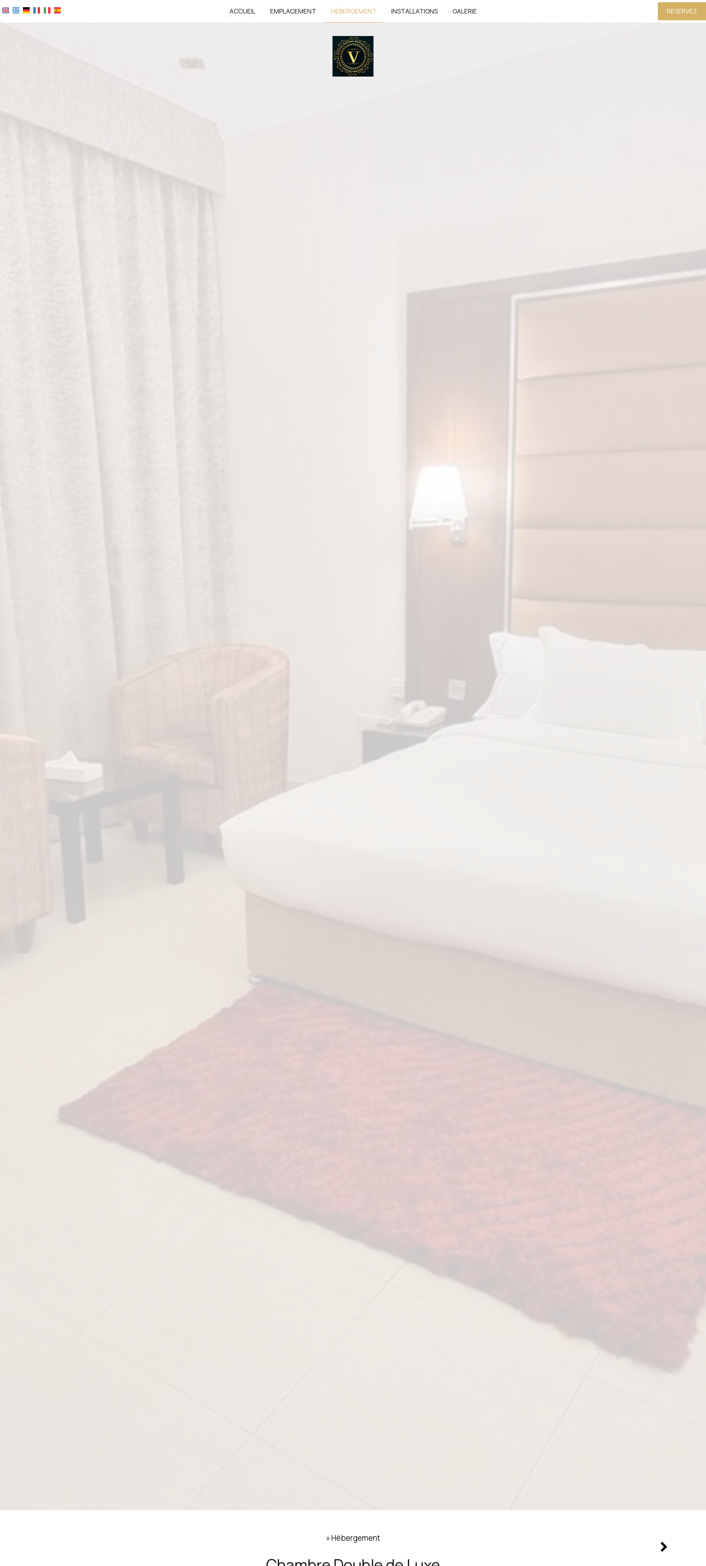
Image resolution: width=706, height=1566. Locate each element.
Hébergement (353, 11)
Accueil (242, 11)
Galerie (465, 11)
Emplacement (293, 11)
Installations (414, 11)
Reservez (682, 11)
